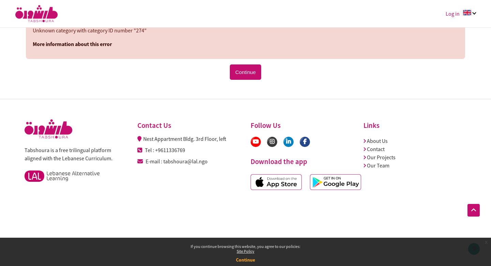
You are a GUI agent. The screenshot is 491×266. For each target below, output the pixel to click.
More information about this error (72, 44)
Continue (245, 260)
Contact (374, 149)
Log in (453, 13)
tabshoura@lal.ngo (185, 161)
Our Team (376, 165)
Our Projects (379, 157)
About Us (375, 140)
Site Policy (245, 251)
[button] (473, 210)
